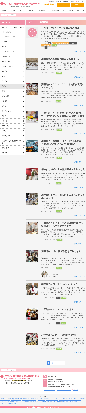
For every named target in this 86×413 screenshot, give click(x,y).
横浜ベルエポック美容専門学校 (70, 400)
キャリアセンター (7, 111)
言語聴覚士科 (6, 81)
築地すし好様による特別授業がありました (63, 169)
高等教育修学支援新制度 (68, 1)
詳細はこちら (78, 51)
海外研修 (4, 116)
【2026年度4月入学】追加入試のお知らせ (62, 28)
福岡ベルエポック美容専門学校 (39, 401)
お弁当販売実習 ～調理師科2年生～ (60, 335)
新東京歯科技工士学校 (5, 400)
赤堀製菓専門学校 (41, 400)
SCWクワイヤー (7, 126)
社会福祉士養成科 (46, 45)
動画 (3, 91)
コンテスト (5, 153)
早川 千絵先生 (52, 276)
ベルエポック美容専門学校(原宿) (7, 401)
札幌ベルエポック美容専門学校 (54, 401)
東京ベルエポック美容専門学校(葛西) (24, 401)
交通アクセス (80, 1)
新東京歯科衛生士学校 (16, 400)
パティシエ (5, 121)
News (49, 43)
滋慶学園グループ (4, 398)
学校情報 (4, 71)
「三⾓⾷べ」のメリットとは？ (57, 309)
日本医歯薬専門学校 (44, 398)
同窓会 (4, 131)
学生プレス (5, 46)
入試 (46, 47)
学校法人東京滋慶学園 (14, 398)
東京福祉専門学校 (34, 398)
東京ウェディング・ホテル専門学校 (8, 403)
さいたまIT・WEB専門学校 (52, 400)
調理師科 (54, 45)
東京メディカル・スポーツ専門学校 (76, 398)
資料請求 (77, 5)
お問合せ (52, 1)
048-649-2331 (50, 376)
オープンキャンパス (63, 5)
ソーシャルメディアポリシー (64, 390)
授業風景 (4, 101)
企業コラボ (5, 148)
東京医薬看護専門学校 (25, 398)
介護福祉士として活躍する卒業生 (11, 142)
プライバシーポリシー (49, 390)
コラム (58, 297)
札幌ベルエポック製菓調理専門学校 (69, 401)
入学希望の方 (73, 43)
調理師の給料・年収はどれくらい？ (59, 284)
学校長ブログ (6, 61)
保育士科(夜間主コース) (9, 32)
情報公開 (58, 1)
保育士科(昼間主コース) (9, 36)
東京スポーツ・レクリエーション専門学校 (59, 398)
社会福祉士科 (6, 56)
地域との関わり (7, 96)
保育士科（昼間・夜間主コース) (60, 43)
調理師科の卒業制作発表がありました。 (62, 59)
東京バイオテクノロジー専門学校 (29, 400)
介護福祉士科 (6, 41)
